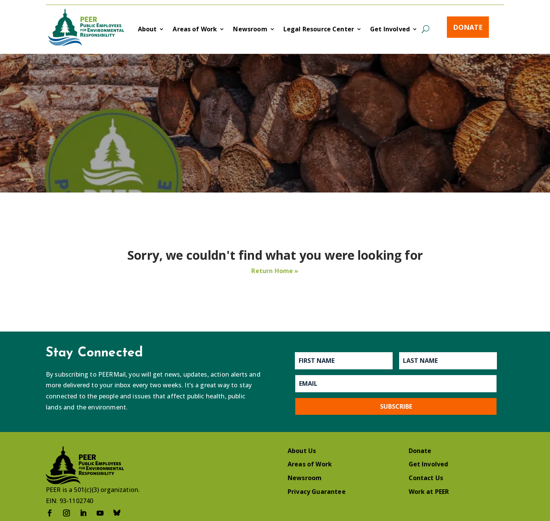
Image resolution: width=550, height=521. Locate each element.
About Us (302, 451)
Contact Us (426, 478)
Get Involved (390, 29)
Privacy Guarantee (317, 491)
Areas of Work (195, 29)
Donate (468, 27)
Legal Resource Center (318, 29)
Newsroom (250, 29)
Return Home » (274, 271)
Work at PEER (429, 491)
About (147, 29)
